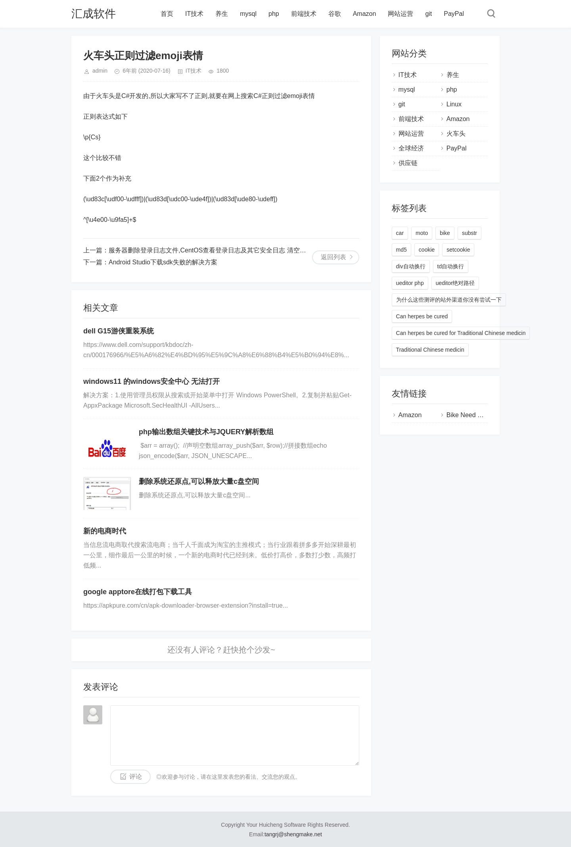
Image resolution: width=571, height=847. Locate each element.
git (428, 13)
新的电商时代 (104, 531)
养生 (221, 13)
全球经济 (411, 148)
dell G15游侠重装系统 (118, 331)
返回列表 (333, 257)
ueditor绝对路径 (455, 283)
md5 (401, 249)
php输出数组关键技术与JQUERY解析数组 (206, 432)
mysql (248, 13)
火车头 (456, 133)
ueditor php (410, 283)
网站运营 (400, 13)
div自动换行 (410, 266)
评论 (135, 776)
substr (469, 233)
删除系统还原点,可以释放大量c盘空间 (199, 481)
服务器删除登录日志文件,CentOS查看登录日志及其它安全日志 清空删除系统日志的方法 (233, 250)
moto (422, 233)
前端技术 (303, 13)
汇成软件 (93, 14)
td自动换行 (450, 266)
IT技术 (194, 13)
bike (445, 233)
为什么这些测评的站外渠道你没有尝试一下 (449, 299)
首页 (167, 13)
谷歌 (334, 13)
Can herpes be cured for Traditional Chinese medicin (461, 333)
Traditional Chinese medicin (430, 349)
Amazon (364, 13)
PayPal (454, 13)
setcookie (458, 249)
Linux (454, 104)
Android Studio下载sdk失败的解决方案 (163, 262)
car (400, 233)
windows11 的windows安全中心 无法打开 (151, 381)
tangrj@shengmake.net (293, 834)
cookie (427, 249)
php (273, 13)
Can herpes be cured (422, 316)
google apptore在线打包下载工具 (137, 592)
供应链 (408, 163)
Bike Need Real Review (479, 415)
